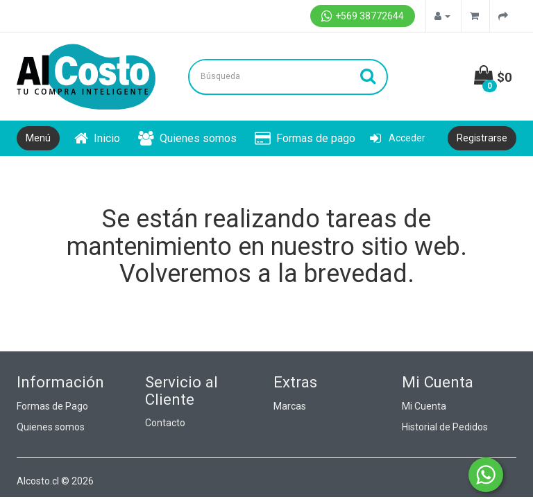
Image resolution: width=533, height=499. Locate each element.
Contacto (165, 422)
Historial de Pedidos (445, 426)
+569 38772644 (362, 15)
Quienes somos (187, 138)
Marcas (289, 406)
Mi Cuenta (424, 406)
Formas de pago (305, 138)
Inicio (97, 138)
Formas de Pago (52, 406)
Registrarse (482, 137)
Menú (38, 137)
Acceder (397, 137)
